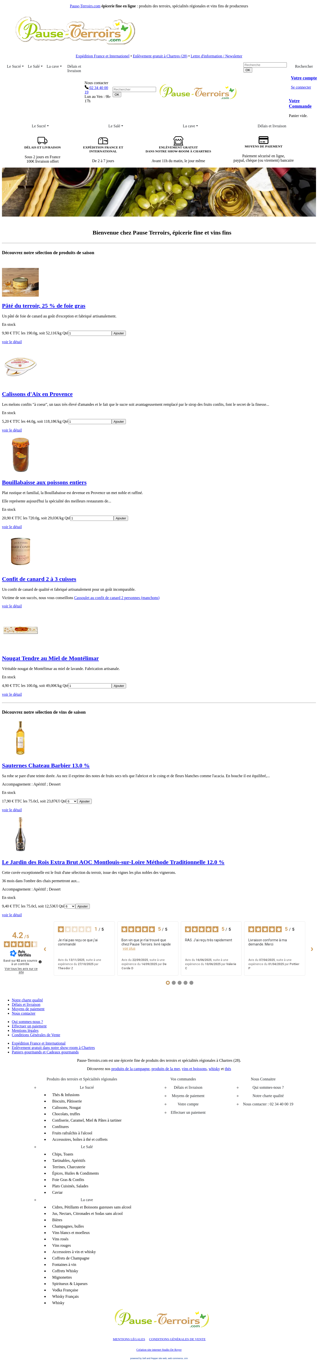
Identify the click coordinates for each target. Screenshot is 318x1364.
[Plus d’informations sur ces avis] (40, 961)
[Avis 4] (185, 983)
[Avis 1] (168, 983)
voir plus (129, 948)
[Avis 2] (174, 983)
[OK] (117, 94)
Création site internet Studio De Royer (159, 1349)
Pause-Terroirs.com (85, 6)
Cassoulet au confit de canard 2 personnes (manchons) (116, 598)
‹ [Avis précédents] (45, 948)
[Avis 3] (180, 983)
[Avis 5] (191, 983)
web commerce (175, 1358)
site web (163, 1358)
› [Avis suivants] (312, 948)
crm (186, 1358)
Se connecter (301, 87)
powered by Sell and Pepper (144, 1358)
